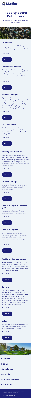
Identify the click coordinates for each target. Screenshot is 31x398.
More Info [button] (7, 59)
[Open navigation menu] (27, 4)
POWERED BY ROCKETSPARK (9, 395)
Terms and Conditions (7, 392)
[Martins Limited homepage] (14, 4)
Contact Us (15, 392)
